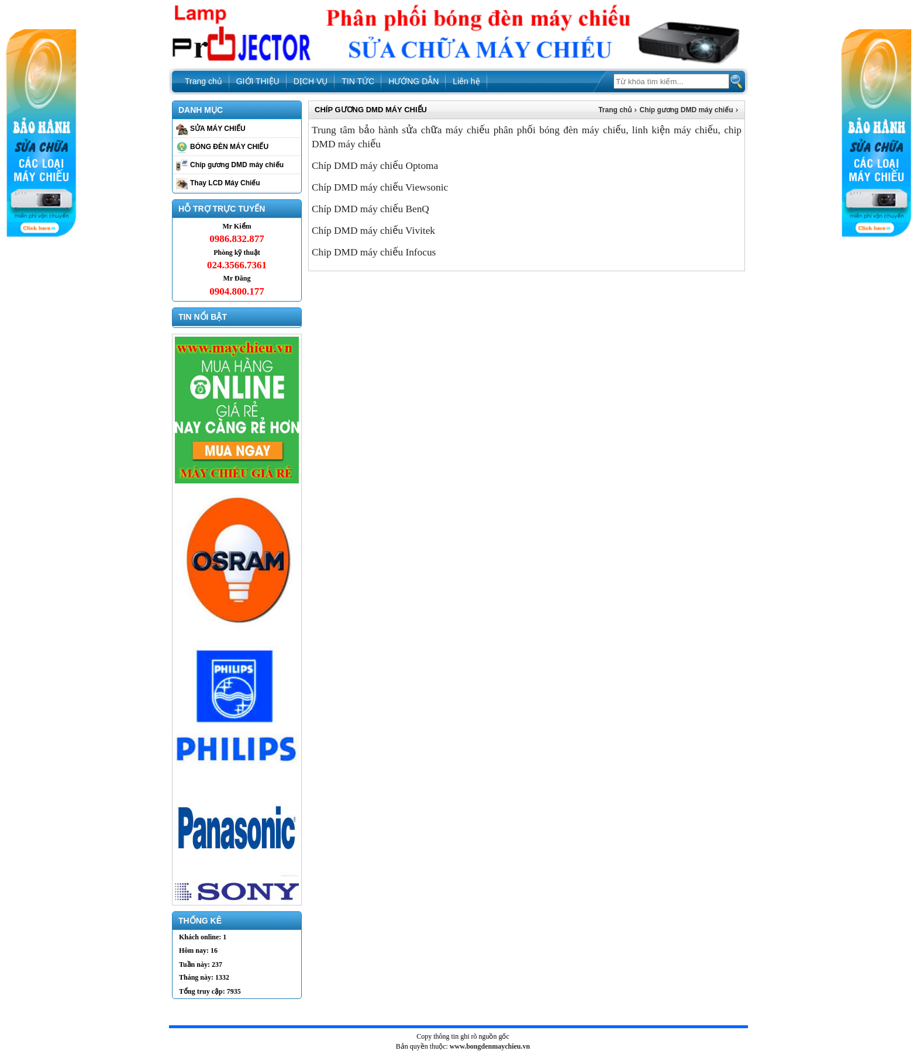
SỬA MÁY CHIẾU (218, 129)
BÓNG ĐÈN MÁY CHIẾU (229, 147)
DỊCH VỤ (311, 81)
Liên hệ (466, 81)
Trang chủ (203, 81)
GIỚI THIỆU (258, 81)
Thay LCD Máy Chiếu (225, 183)
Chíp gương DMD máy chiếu (237, 165)
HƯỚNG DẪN (413, 81)
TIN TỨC (358, 81)
